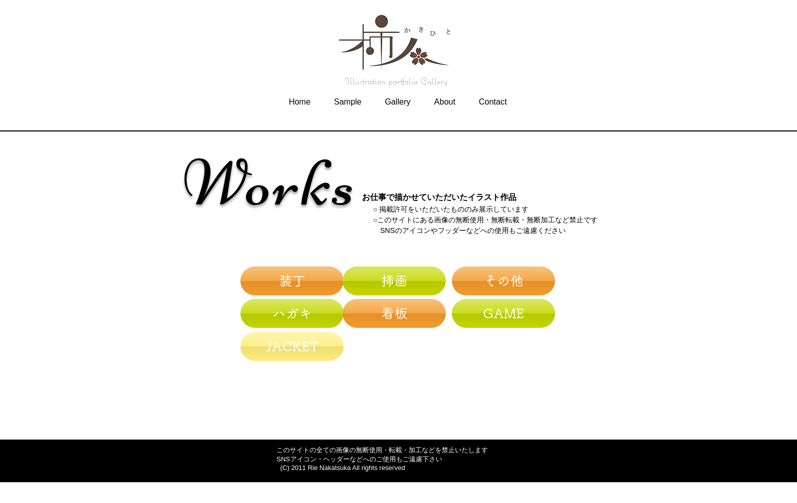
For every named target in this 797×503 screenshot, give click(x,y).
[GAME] (503, 313)
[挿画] (394, 280)
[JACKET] (292, 346)
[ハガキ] (292, 313)
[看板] (394, 313)
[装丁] (292, 280)
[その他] (503, 280)
